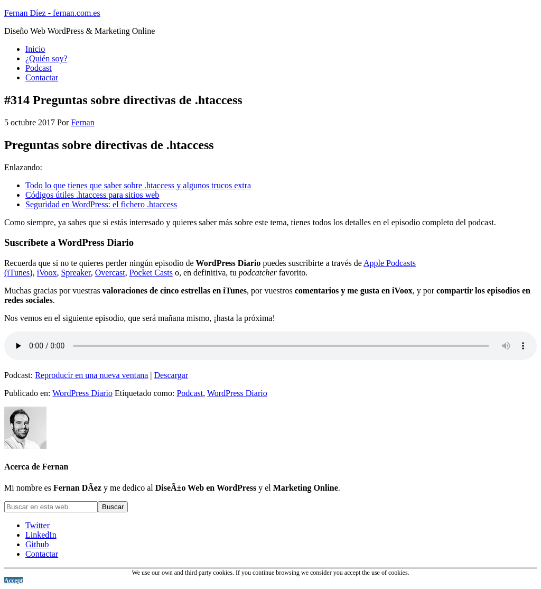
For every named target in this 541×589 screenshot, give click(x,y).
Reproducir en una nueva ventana (91, 375)
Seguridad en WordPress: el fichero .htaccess (101, 204)
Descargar (171, 375)
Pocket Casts (151, 272)
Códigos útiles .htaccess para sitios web (92, 194)
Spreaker (76, 272)
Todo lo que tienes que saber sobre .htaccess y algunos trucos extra (138, 185)
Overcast (110, 272)
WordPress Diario (82, 393)
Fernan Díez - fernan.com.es (52, 12)
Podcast (189, 393)
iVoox (47, 272)
